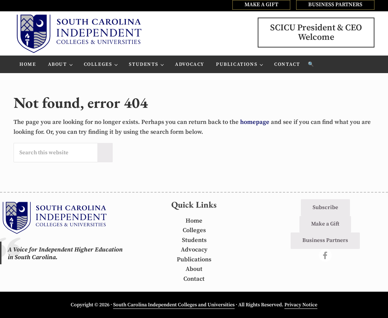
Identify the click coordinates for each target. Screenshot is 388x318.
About (194, 269)
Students (194, 240)
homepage (254, 122)
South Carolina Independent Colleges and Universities (174, 305)
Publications (194, 260)
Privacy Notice (300, 305)
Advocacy (194, 250)
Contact (194, 279)
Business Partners (325, 240)
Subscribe (325, 207)
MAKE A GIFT (261, 4)
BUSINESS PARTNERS (335, 4)
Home (194, 221)
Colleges (194, 230)
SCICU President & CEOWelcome (316, 32)
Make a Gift (325, 223)
